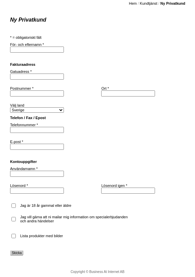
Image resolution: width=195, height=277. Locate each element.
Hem (132, 3)
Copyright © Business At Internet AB (97, 272)
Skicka (17, 253)
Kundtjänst (148, 3)
